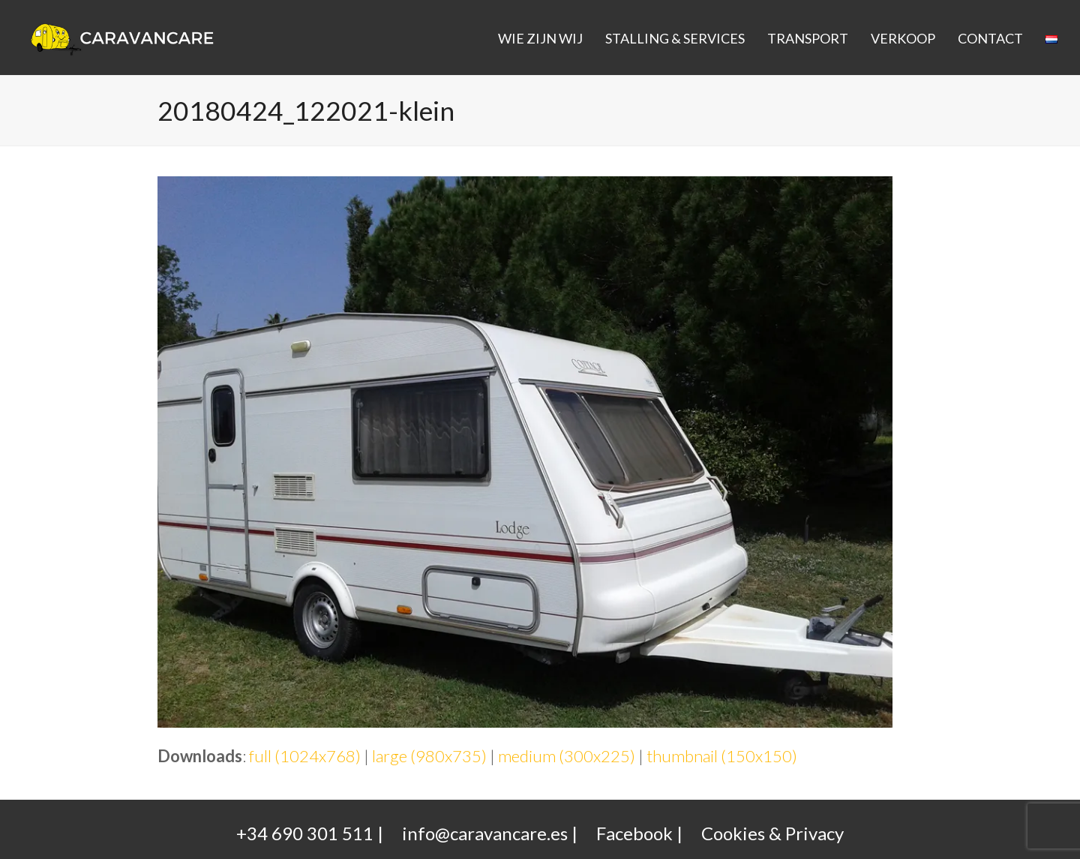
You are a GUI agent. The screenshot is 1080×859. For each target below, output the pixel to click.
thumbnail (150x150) (721, 756)
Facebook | (639, 833)
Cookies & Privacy (772, 833)
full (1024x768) (305, 756)
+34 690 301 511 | (309, 833)
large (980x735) (429, 756)
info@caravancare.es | (490, 833)
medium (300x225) (566, 756)
